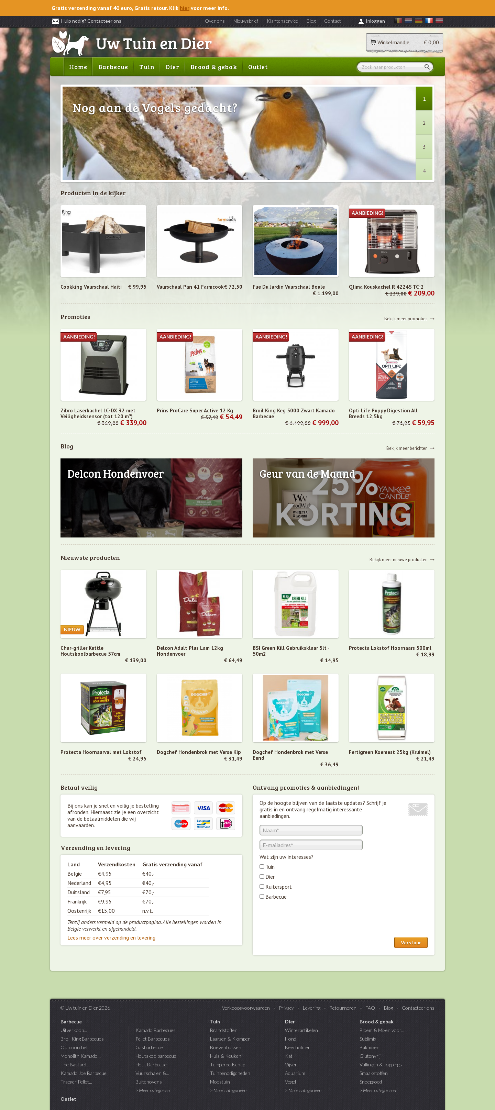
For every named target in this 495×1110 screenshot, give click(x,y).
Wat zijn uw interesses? (287, 856)
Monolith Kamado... (80, 1056)
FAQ (370, 1008)
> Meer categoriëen (228, 1090)
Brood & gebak (213, 67)
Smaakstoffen (374, 1073)
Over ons (215, 21)
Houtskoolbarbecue (155, 1056)
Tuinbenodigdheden (230, 1073)
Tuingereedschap (227, 1064)
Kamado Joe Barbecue (83, 1073)
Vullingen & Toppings (381, 1064)
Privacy (286, 1008)
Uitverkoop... (73, 1030)
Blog (311, 21)
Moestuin (220, 1082)
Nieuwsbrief (245, 21)
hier (184, 7)
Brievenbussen (225, 1047)
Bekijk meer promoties (406, 318)
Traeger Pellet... (76, 1082)
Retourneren (342, 1008)
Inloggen (375, 21)
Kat (289, 1056)
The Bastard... (74, 1064)
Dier (172, 67)
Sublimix (368, 1039)
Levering (311, 1008)
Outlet (258, 67)
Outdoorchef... (75, 1047)
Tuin (147, 67)
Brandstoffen (224, 1030)
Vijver (291, 1064)
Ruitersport (278, 886)
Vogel (290, 1082)
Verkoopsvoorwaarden (246, 1008)
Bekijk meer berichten (407, 448)
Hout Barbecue (151, 1064)
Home (78, 67)
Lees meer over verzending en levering (111, 937)
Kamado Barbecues (155, 1030)
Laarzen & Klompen (230, 1039)
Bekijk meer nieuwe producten (399, 559)
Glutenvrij (370, 1056)
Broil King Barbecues (82, 1039)
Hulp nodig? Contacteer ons (86, 21)
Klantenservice (282, 21)
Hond (290, 1039)
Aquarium (295, 1073)
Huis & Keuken (225, 1056)
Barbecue (113, 67)
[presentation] (312, 920)
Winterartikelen (301, 1030)
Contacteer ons (418, 1008)
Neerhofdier (297, 1047)
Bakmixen (370, 1047)
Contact (332, 21)
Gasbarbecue (149, 1047)
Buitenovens (148, 1082)
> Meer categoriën (152, 1090)
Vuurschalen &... (152, 1073)
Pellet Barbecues (152, 1039)
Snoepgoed (371, 1082)
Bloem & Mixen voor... (382, 1030)
